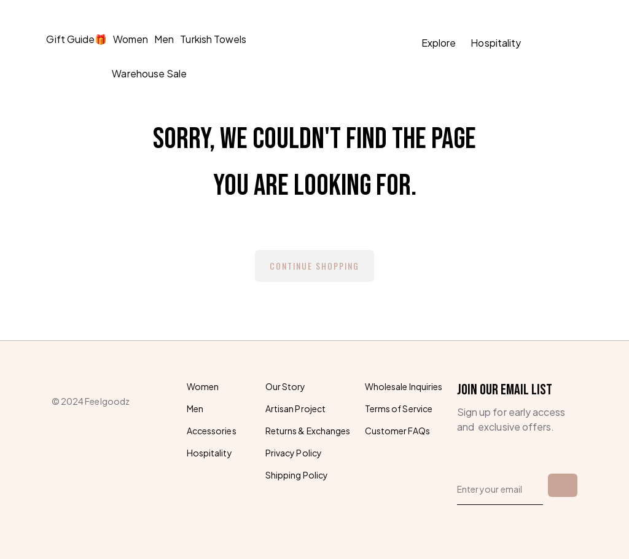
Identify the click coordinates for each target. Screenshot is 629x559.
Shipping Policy (296, 474)
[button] (572, 43)
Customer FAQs (397, 430)
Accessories (211, 430)
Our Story (285, 386)
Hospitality (496, 42)
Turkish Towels (213, 39)
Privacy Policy (293, 452)
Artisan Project (295, 408)
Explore (438, 42)
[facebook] (58, 456)
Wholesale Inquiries (403, 386)
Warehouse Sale (149, 73)
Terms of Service (398, 408)
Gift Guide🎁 (76, 39)
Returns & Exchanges (307, 430)
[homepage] (310, 43)
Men (164, 39)
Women (130, 39)
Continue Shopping (314, 265)
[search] (543, 43)
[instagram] (86, 456)
